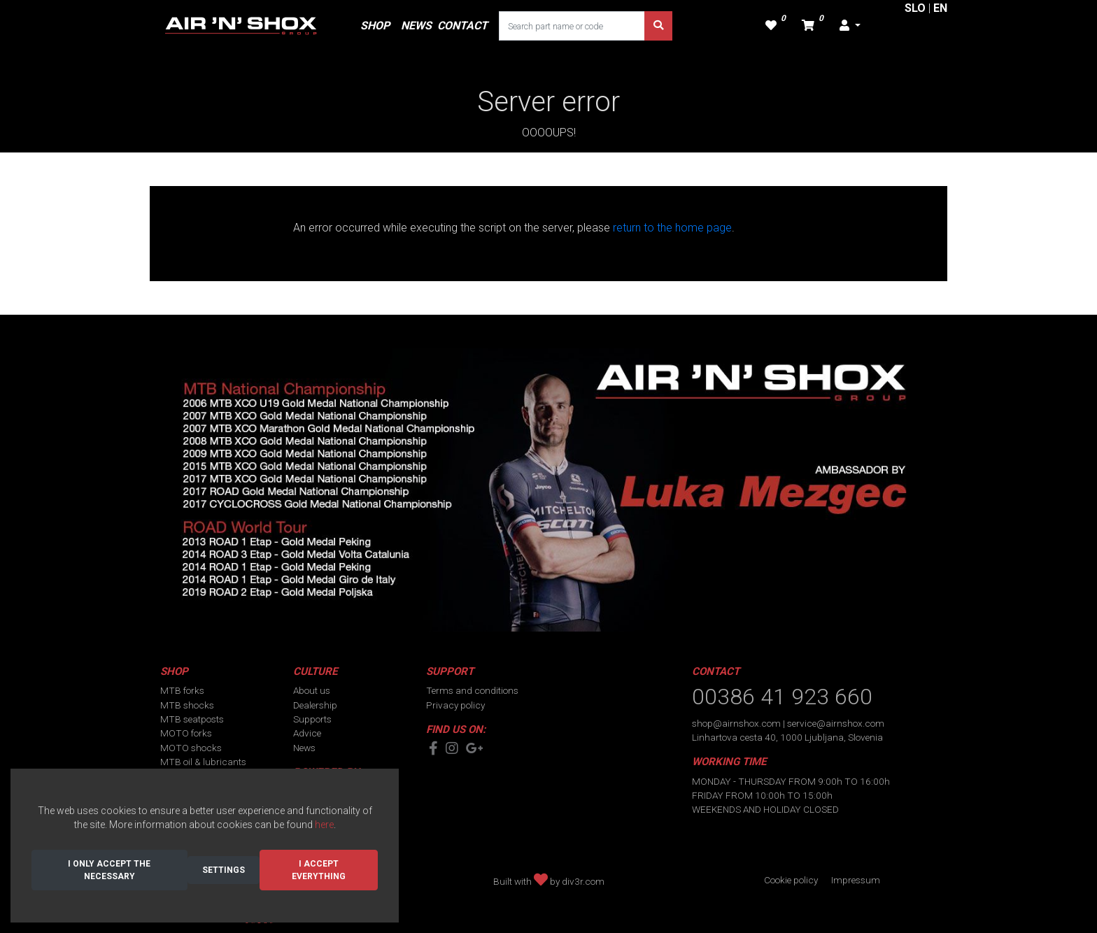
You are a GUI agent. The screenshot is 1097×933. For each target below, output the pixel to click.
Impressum (855, 879)
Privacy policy (455, 705)
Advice (307, 733)
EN (940, 8)
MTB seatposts (192, 719)
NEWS (416, 25)
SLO (915, 8)
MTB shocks (187, 705)
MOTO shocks (191, 747)
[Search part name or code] (572, 26)
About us (311, 690)
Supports (312, 719)
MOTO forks (186, 733)
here (324, 824)
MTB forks (182, 690)
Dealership (315, 705)
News (304, 747)
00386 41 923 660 (782, 696)
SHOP (375, 25)
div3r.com (583, 881)
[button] (850, 26)
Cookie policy (791, 879)
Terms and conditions (472, 690)
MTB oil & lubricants (203, 761)
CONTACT (462, 25)
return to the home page (672, 227)
